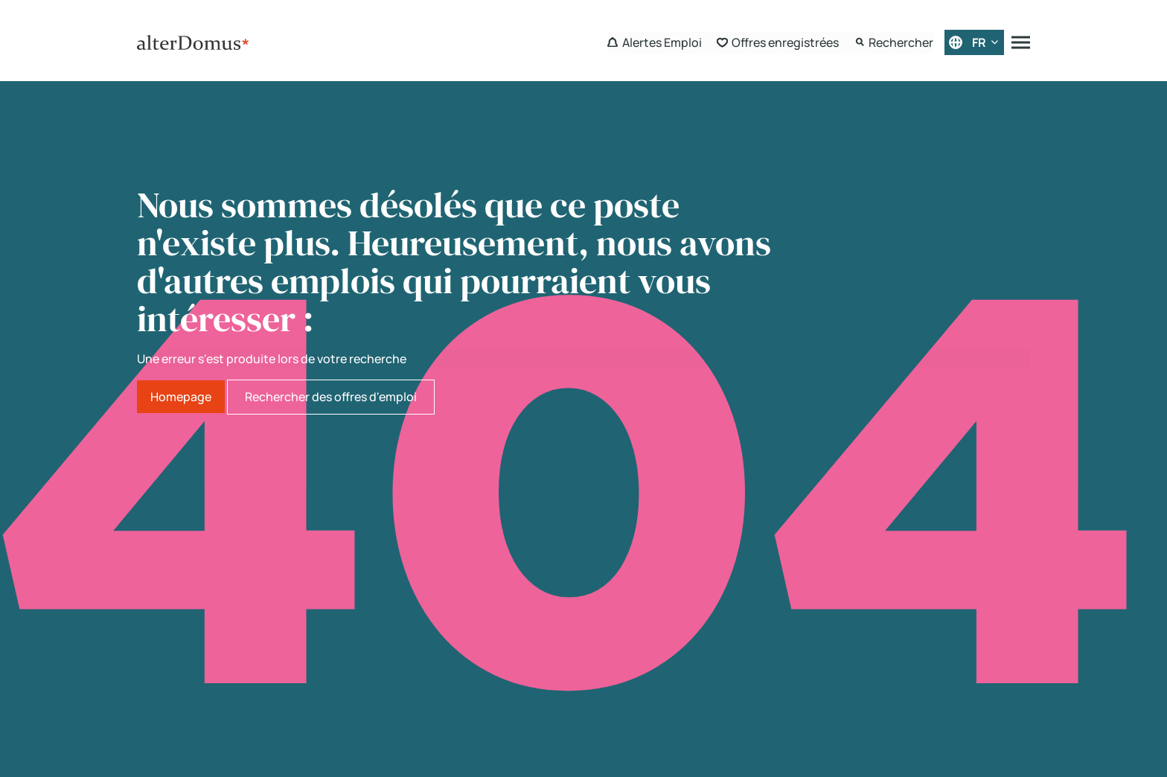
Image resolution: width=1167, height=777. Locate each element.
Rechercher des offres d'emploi (331, 396)
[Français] (974, 42)
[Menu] (1020, 42)
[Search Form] (893, 42)
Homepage (180, 396)
